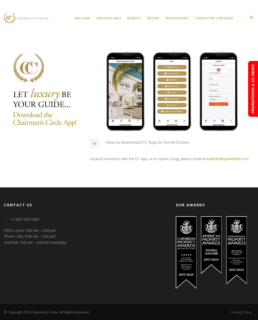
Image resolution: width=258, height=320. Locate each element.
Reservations (177, 18)
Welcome (82, 18)
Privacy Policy (241, 312)
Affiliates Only (108, 18)
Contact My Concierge (214, 18)
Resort (153, 18)
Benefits (134, 18)
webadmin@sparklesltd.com (225, 158)
